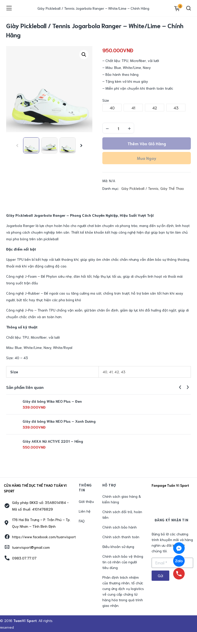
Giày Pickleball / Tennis (140, 188)
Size (105, 100)
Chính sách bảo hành (119, 527)
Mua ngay (146, 158)
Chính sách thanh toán (120, 536)
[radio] (112, 107)
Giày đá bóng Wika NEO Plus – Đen (52, 401)
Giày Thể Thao (172, 188)
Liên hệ (85, 511)
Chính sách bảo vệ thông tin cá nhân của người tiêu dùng (122, 562)
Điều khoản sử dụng (118, 546)
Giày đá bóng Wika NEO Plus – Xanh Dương (59, 421)
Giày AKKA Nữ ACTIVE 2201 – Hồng (53, 441)
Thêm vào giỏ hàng (146, 143)
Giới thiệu (86, 501)
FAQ (82, 521)
